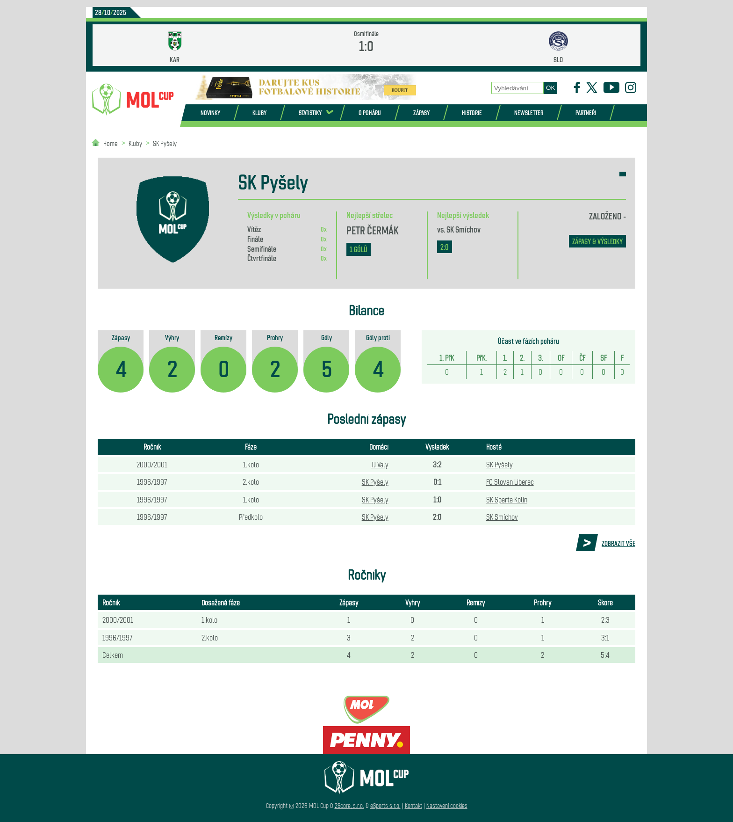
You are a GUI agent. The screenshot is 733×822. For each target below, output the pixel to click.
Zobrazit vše (618, 543)
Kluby (259, 112)
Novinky (210, 112)
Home (110, 142)
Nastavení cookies (446, 805)
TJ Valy (379, 464)
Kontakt (413, 805)
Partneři (585, 112)
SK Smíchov (463, 229)
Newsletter (528, 112)
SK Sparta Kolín (506, 499)
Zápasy (421, 112)
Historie (472, 112)
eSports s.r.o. (385, 805)
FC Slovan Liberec (510, 481)
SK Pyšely (165, 142)
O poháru (370, 112)
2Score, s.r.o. (349, 805)
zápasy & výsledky (597, 241)
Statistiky (310, 112)
